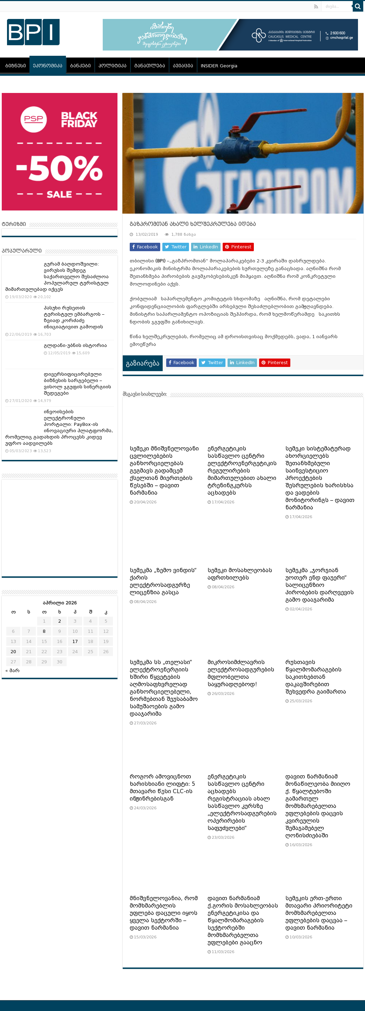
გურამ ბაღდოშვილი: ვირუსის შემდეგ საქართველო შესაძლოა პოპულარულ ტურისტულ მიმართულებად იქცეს (57, 276)
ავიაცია (183, 66)
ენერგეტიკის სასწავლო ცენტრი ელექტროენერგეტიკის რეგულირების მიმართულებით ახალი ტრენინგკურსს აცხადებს (242, 471)
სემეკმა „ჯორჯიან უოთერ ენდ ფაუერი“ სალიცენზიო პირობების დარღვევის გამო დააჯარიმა (319, 585)
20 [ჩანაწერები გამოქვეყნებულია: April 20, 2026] (13, 652)
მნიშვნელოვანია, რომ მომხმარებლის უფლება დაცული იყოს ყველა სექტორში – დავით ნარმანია (164, 913)
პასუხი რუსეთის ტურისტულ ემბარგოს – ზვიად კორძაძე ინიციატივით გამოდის (74, 317)
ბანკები (80, 66)
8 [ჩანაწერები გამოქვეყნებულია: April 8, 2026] (44, 631)
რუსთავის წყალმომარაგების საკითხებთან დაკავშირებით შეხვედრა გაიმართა (315, 677)
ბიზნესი (15, 66)
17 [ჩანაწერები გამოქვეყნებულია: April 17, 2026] (75, 641)
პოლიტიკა (113, 66)
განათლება (149, 66)
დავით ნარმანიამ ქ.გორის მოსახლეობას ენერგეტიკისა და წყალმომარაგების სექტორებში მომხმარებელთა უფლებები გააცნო (243, 920)
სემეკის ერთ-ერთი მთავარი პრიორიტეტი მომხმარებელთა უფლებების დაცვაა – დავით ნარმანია (318, 913)
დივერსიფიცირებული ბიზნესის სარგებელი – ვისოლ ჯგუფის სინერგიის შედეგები (77, 383)
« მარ (12, 671)
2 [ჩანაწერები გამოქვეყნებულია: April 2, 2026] (59, 621)
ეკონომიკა (47, 66)
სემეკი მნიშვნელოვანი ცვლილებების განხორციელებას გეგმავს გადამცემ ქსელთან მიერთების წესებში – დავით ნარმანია (164, 471)
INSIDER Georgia (219, 66)
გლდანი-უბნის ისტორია (75, 345)
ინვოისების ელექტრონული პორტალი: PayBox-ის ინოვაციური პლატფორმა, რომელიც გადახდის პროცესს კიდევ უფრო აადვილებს (59, 427)
